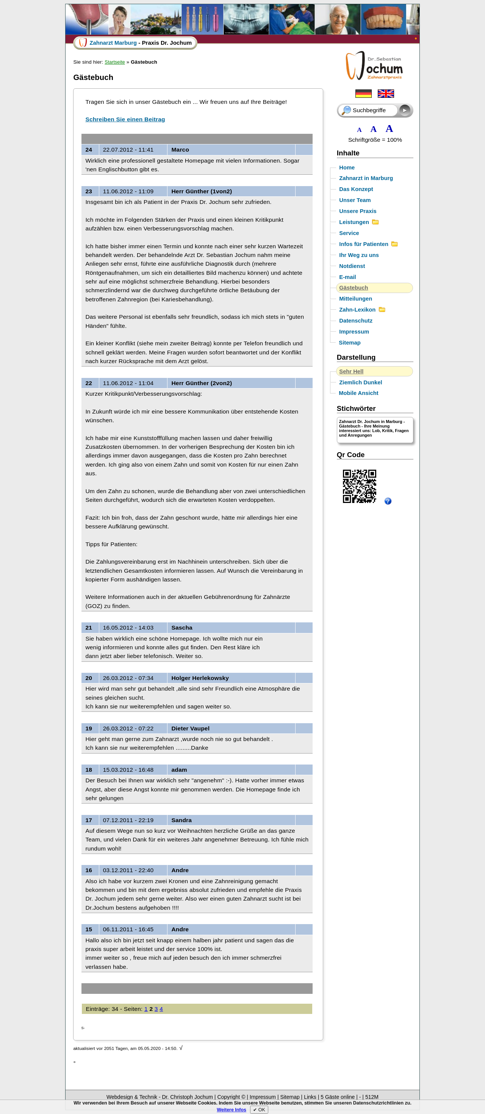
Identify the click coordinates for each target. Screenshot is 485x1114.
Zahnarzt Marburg (113, 43)
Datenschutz (355, 321)
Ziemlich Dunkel (360, 382)
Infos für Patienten (368, 244)
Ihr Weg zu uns (359, 255)
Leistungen (359, 222)
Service (349, 233)
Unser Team (355, 200)
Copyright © (231, 1097)
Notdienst (352, 266)
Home (347, 168)
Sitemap (349, 343)
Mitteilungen (355, 299)
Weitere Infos (231, 1109)
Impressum (354, 332)
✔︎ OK (259, 1109)
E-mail (347, 277)
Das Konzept (356, 189)
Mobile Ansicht (358, 393)
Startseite (115, 62)
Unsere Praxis (358, 211)
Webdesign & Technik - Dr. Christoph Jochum (160, 1097)
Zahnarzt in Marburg (366, 178)
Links (311, 1097)
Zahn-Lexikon (362, 310)
